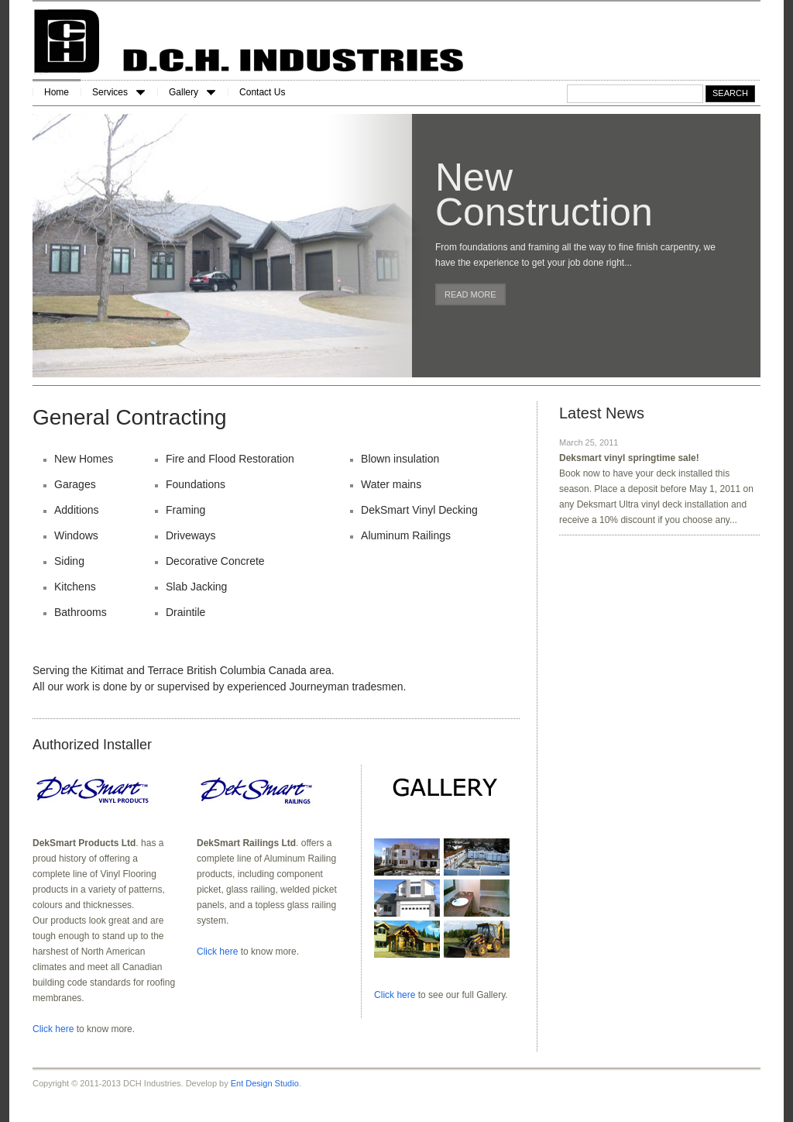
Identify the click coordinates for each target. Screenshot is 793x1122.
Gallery (192, 92)
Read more (470, 294)
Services (118, 92)
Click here (53, 1029)
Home (56, 92)
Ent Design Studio (265, 1083)
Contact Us (262, 92)
